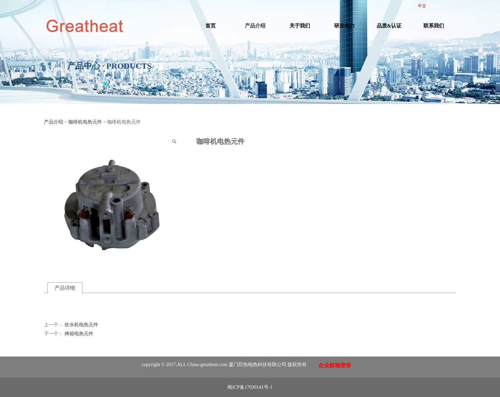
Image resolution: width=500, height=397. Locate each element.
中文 (422, 5)
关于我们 (299, 25)
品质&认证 (389, 25)
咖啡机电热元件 (85, 122)
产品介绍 (255, 25)
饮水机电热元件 (81, 324)
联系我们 (433, 25)
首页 (210, 25)
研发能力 (344, 25)
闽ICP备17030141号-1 (249, 387)
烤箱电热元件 (79, 333)
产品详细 (65, 288)
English (437, 5)
